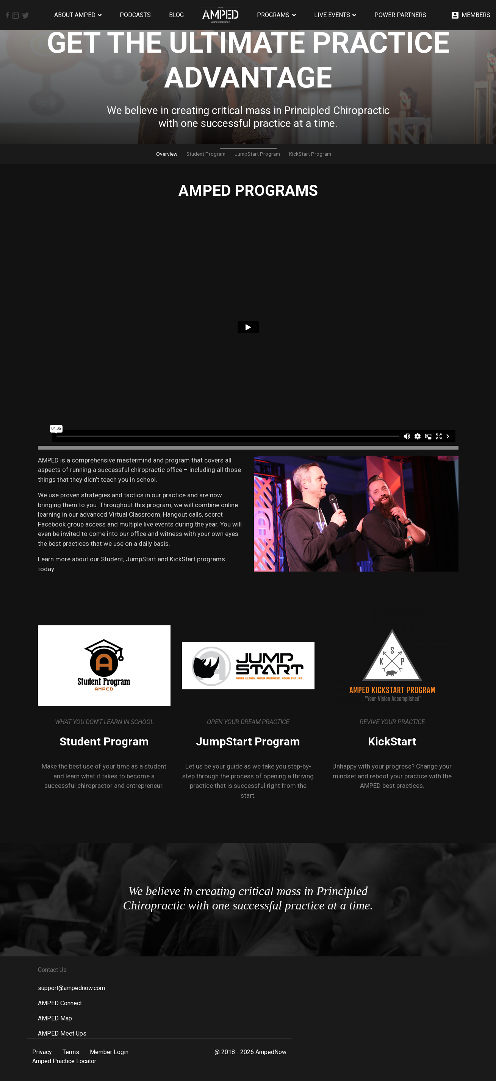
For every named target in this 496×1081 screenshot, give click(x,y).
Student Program (205, 154)
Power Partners (400, 15)
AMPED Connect (60, 1003)
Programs (273, 15)
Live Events (332, 15)
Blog (176, 15)
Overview (166, 154)
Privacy (42, 1052)
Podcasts (135, 15)
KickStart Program (310, 154)
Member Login (109, 1052)
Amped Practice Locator (64, 1061)
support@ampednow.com (71, 988)
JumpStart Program (257, 154)
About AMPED (74, 15)
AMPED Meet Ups (62, 1033)
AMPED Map (55, 1018)
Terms (71, 1052)
